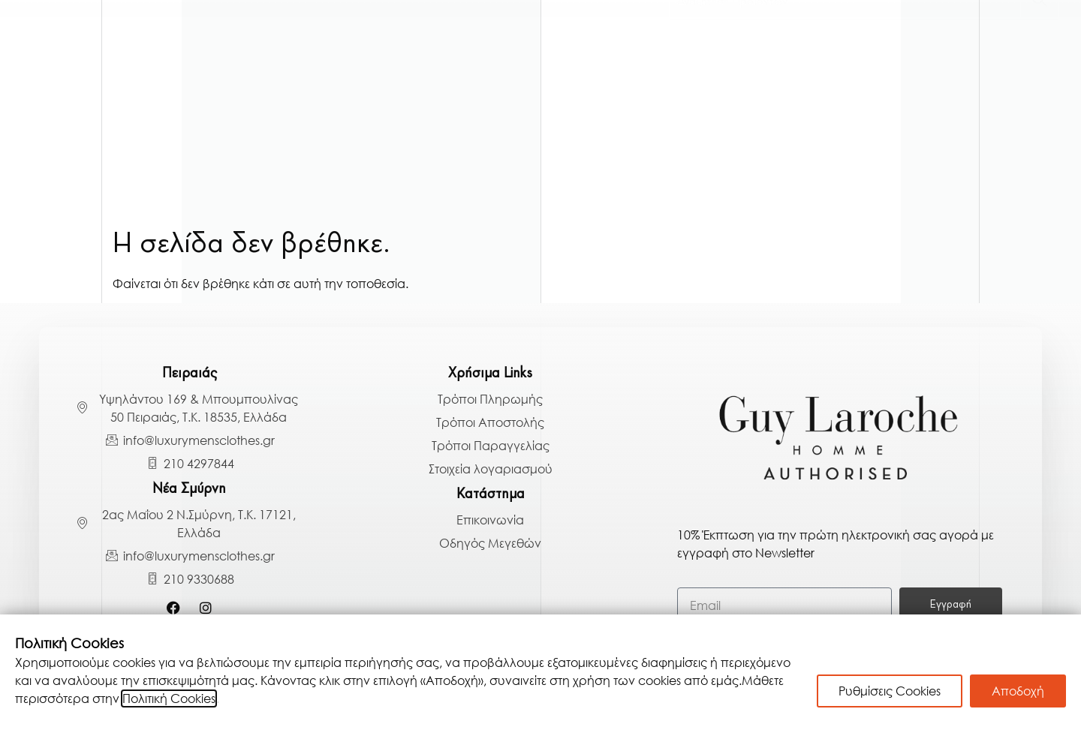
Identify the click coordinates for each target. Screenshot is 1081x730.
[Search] (1039, 187)
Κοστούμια (206, 68)
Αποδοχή (1018, 690)
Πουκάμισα (215, 107)
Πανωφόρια (316, 68)
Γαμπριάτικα (94, 68)
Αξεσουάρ (870, 107)
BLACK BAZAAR (925, 147)
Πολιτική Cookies (168, 698)
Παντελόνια (857, 68)
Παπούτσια (967, 68)
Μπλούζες (748, 68)
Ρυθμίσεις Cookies (890, 690)
